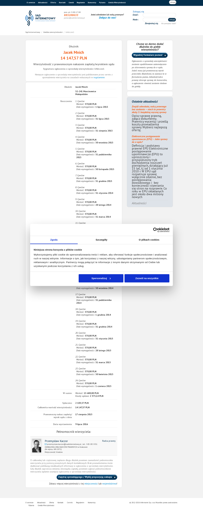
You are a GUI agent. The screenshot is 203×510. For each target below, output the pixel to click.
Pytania (102, 2)
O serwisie (31, 2)
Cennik (71, 2)
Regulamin (81, 2)
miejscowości (91, 483)
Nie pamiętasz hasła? (168, 23)
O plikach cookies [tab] (149, 239)
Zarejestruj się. (152, 23)
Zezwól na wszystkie (146, 278)
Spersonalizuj (101, 278)
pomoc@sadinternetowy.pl (74, 18)
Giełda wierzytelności (53, 32)
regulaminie (99, 77)
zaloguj (173, 2)
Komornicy (92, 2)
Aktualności (42, 2)
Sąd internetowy (33, 32)
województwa (109, 483)
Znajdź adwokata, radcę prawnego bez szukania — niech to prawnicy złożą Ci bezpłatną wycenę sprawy (149, 109)
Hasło (135, 19)
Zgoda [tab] (54, 239)
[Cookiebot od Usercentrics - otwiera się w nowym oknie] (155, 230)
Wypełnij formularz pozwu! (147, 54)
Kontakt (62, 2)
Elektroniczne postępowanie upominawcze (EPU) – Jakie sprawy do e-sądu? (149, 139)
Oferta (53, 2)
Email (135, 14)
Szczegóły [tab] (101, 239)
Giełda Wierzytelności (117, 2)
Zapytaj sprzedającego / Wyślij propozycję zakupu (85, 476)
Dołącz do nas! (107, 17)
